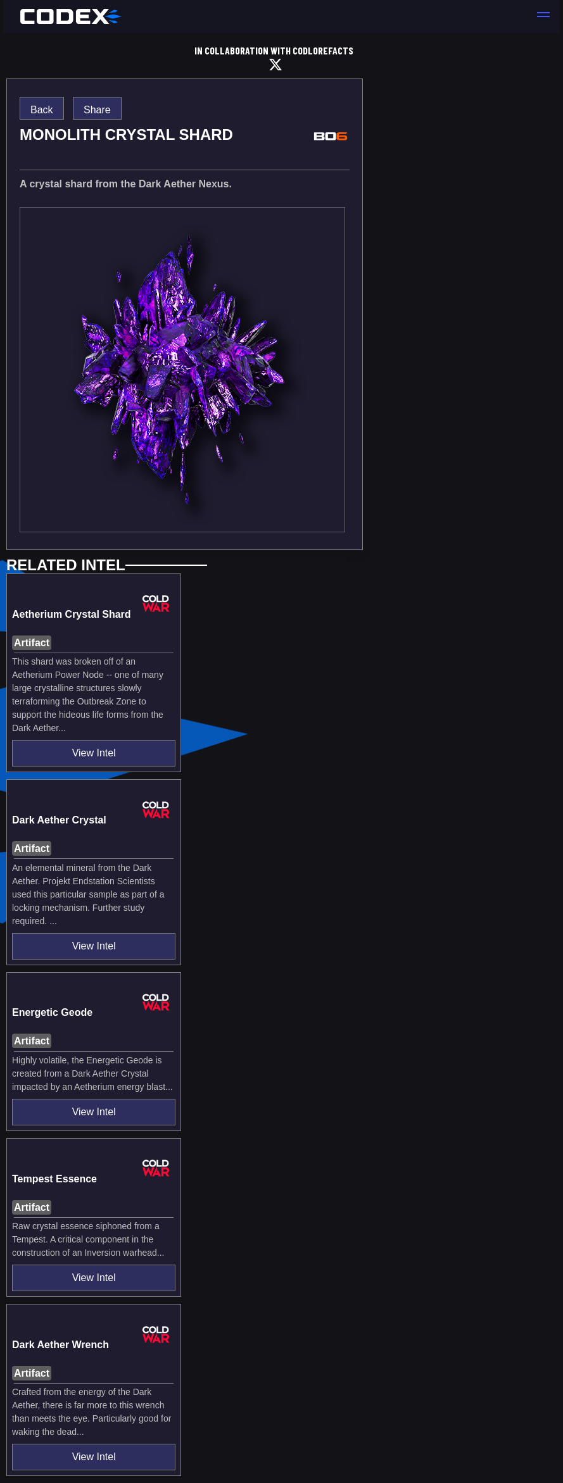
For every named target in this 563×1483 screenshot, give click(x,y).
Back (41, 109)
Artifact (31, 642)
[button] (543, 16)
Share (97, 109)
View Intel (94, 753)
